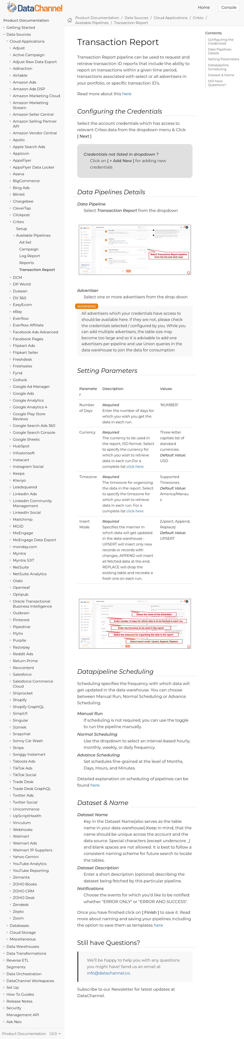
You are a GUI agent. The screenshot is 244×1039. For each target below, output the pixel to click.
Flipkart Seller (25, 352)
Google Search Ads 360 (34, 425)
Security (13, 1008)
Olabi (18, 581)
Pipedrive (21, 626)
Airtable (20, 75)
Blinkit (19, 194)
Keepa (19, 473)
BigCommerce (26, 181)
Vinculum (22, 822)
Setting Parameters (223, 59)
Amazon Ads (24, 82)
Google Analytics (28, 400)
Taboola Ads (24, 761)
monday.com (25, 546)
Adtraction (22, 68)
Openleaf (21, 587)
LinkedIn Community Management (32, 503)
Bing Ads (21, 187)
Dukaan (20, 291)
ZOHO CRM (23, 891)
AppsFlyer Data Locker (33, 167)
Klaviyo (19, 480)
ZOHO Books (25, 884)
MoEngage (23, 533)
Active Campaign (29, 55)
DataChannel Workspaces (30, 981)
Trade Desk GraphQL (32, 788)
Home (204, 7)
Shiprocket (23, 693)
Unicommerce (26, 809)
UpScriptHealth (27, 816)
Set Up (12, 987)
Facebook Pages (28, 339)
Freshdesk (22, 359)
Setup (21, 228)
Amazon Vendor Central (35, 133)
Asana (18, 174)
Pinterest (21, 620)
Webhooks (23, 829)
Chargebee (23, 201)
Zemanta (21, 877)
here (127, 93)
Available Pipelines (33, 235)
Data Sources (18, 34)
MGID (18, 526)
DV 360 (19, 298)
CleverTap (22, 208)
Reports (26, 262)
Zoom (18, 918)
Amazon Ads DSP (29, 89)
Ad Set (25, 242)
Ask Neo (14, 1021)
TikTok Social (24, 775)
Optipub (20, 594)
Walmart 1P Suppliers (32, 850)
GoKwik (20, 380)
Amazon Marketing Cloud (36, 96)
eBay (17, 311)
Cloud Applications (27, 41)
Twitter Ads (23, 795)
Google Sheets (26, 439)
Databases (19, 925)
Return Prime (25, 661)
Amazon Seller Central (33, 114)
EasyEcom (22, 304)
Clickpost (21, 215)
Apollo (19, 140)
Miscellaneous (23, 939)
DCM (17, 277)
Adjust (19, 48)
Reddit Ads (23, 654)
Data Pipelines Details (219, 51)
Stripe (18, 747)
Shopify (20, 700)
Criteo (18, 222)
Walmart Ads (25, 843)
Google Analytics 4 (30, 407)
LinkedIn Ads (25, 494)
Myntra (19, 553)
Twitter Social (25, 802)
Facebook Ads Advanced (35, 332)
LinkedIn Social (27, 512)
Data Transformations (26, 953)
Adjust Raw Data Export (35, 62)
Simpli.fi (20, 713)
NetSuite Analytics (30, 574)
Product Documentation (26, 20)
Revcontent (23, 667)
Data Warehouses (22, 946)
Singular (20, 720)
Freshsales (22, 366)
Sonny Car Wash (28, 741)
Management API (22, 1015)
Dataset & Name (221, 75)
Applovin (21, 153)
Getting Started (20, 27)
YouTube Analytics (30, 863)
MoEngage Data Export (34, 540)
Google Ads (23, 393)
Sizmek (19, 727)
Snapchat (21, 734)
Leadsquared (25, 487)
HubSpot (21, 446)
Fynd (17, 373)
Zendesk (21, 904)
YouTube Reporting (31, 870)
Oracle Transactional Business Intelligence (32, 604)
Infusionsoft (24, 453)
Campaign (29, 249)
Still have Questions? (217, 83)
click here (135, 466)
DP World (22, 284)
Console (229, 7)
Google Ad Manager (31, 386)
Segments (15, 967)
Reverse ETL (17, 960)
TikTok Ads (22, 768)
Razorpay (21, 647)
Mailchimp (22, 519)
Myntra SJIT (23, 560)
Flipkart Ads (24, 345)
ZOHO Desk (24, 897)
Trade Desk (23, 781)
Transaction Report (37, 269)
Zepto (18, 911)
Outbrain (21, 613)
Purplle (19, 640)
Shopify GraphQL (28, 706)
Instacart (21, 460)
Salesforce (22, 674)
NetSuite (21, 567)
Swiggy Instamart (29, 754)
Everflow (21, 318)
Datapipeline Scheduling (218, 67)
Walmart (21, 836)
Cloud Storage (23, 932)
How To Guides (20, 994)
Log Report (29, 256)
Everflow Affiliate (28, 325)
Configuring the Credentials (221, 41)
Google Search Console (34, 432)
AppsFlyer (22, 160)
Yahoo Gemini (26, 856)
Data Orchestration (24, 974)
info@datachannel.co (108, 973)
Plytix (18, 633)
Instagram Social (28, 466)
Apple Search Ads (29, 147)
